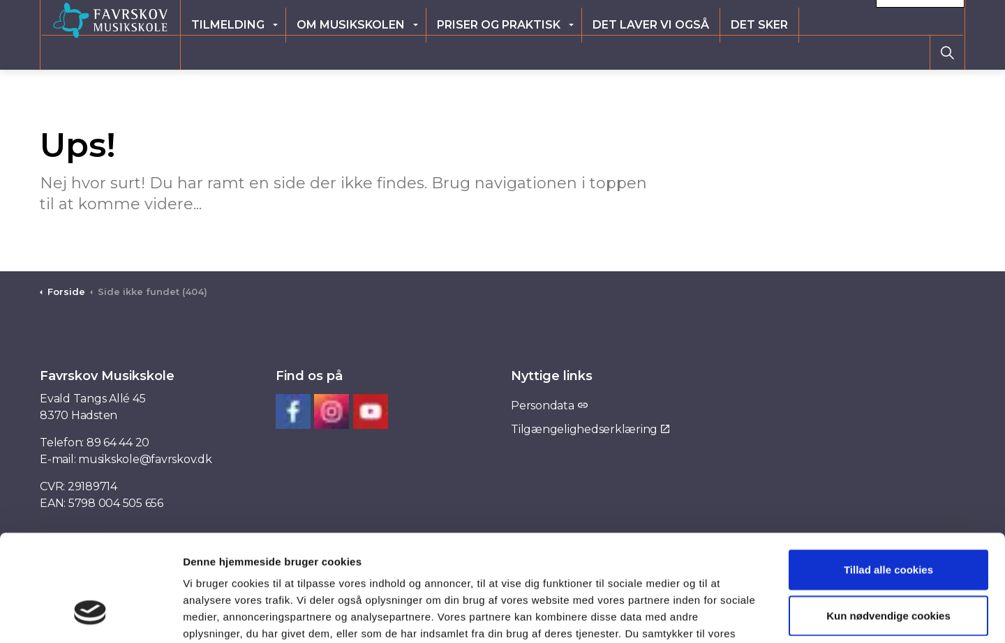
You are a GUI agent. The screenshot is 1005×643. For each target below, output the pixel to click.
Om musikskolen (422, 52)
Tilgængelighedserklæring (590, 429)
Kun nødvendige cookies (888, 524)
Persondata (549, 405)
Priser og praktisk (570, 52)
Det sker (830, 52)
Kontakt (920, 17)
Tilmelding (299, 52)
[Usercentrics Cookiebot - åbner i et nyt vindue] (90, 615)
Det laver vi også (722, 52)
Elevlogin (709, 17)
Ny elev (773, 17)
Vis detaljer (716, 615)
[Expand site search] (947, 52)
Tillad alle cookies (888, 478)
